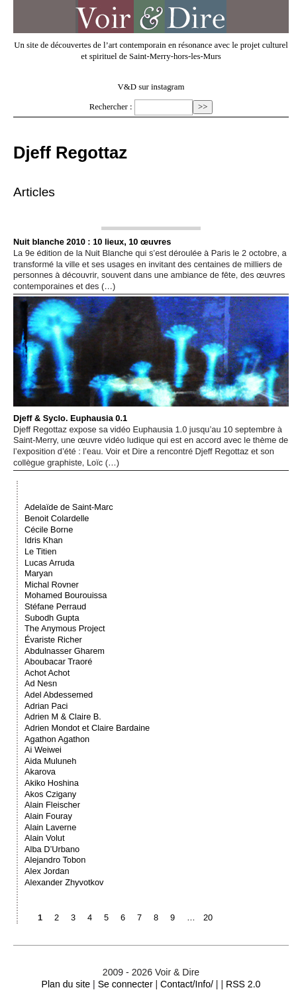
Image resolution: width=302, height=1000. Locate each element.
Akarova (40, 772)
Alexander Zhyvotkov (64, 882)
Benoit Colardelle (57, 518)
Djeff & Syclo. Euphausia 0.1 (151, 359)
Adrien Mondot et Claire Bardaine (87, 728)
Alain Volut (44, 838)
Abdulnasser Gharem (65, 651)
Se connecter (125, 984)
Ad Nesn (41, 683)
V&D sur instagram (151, 87)
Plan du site (66, 984)
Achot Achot (47, 673)
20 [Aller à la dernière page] (208, 917)
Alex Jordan (47, 871)
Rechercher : (110, 106)
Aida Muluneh (50, 761)
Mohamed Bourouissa (66, 595)
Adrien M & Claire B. (63, 716)
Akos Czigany (50, 794)
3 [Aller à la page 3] (73, 917)
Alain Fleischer (52, 805)
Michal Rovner (52, 585)
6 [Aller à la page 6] (123, 917)
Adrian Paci (46, 706)
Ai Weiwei (43, 750)
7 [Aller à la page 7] (139, 917)
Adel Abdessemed (59, 695)
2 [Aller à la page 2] (56, 917)
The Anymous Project (65, 628)
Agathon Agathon (57, 739)
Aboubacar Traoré (58, 661)
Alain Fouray (48, 816)
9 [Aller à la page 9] (172, 917)
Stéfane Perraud (55, 606)
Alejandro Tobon (55, 860)
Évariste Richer (53, 640)
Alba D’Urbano (52, 849)
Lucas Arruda (49, 563)
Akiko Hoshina (52, 783)
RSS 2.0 (243, 984)
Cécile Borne (49, 529)
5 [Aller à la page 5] (106, 917)
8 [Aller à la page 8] (156, 917)
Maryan (39, 573)
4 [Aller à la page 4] (89, 917)
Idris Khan (44, 540)
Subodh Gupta (52, 618)
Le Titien (40, 551)
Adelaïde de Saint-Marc (69, 507)
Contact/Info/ (186, 984)
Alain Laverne (50, 827)
